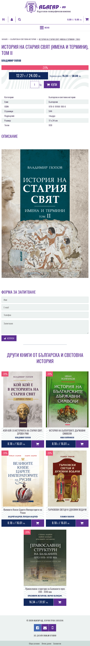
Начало (5, 39)
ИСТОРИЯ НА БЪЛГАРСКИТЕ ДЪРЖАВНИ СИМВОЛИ (67, 432)
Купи (52, 84)
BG (3, 19)
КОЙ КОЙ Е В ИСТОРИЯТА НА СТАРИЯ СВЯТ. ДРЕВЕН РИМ (23, 432)
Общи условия (34, 643)
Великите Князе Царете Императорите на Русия (23, 511)
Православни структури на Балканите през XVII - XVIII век (45, 590)
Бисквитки (57, 643)
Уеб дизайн (45, 635)
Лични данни (46, 643)
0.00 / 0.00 (74, 19)
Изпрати (9, 338)
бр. (36, 84)
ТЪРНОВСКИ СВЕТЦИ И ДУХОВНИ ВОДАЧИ (67, 509)
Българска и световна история (23, 39)
